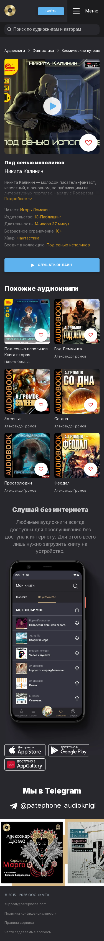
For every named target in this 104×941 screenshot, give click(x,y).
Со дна (61, 418)
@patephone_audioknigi (52, 805)
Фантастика (43, 50)
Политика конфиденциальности (30, 913)
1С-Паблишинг (47, 217)
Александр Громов (70, 356)
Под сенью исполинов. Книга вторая (26, 351)
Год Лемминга (68, 348)
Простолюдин (18, 483)
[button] (51, 11)
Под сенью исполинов (68, 245)
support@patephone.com (25, 904)
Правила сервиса (19, 922)
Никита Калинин (23, 171)
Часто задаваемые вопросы (28, 932)
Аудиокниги (14, 50)
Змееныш (13, 418)
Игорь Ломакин (35, 209)
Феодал (62, 483)
